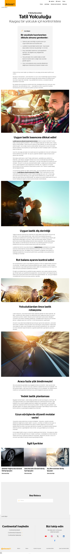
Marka (26, 548)
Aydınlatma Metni (50, 548)
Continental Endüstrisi (14, 532)
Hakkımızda (64, 4)
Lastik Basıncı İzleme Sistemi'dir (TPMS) (28, 172)
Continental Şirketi (14, 530)
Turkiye (63, 1)
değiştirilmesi (38, 247)
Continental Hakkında (14, 535)
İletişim (18, 548)
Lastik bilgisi (46, 4)
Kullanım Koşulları (37, 548)
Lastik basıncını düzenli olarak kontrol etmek (25, 141)
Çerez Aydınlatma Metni (64, 548)
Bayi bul (58, 1)
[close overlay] (1, 553)
